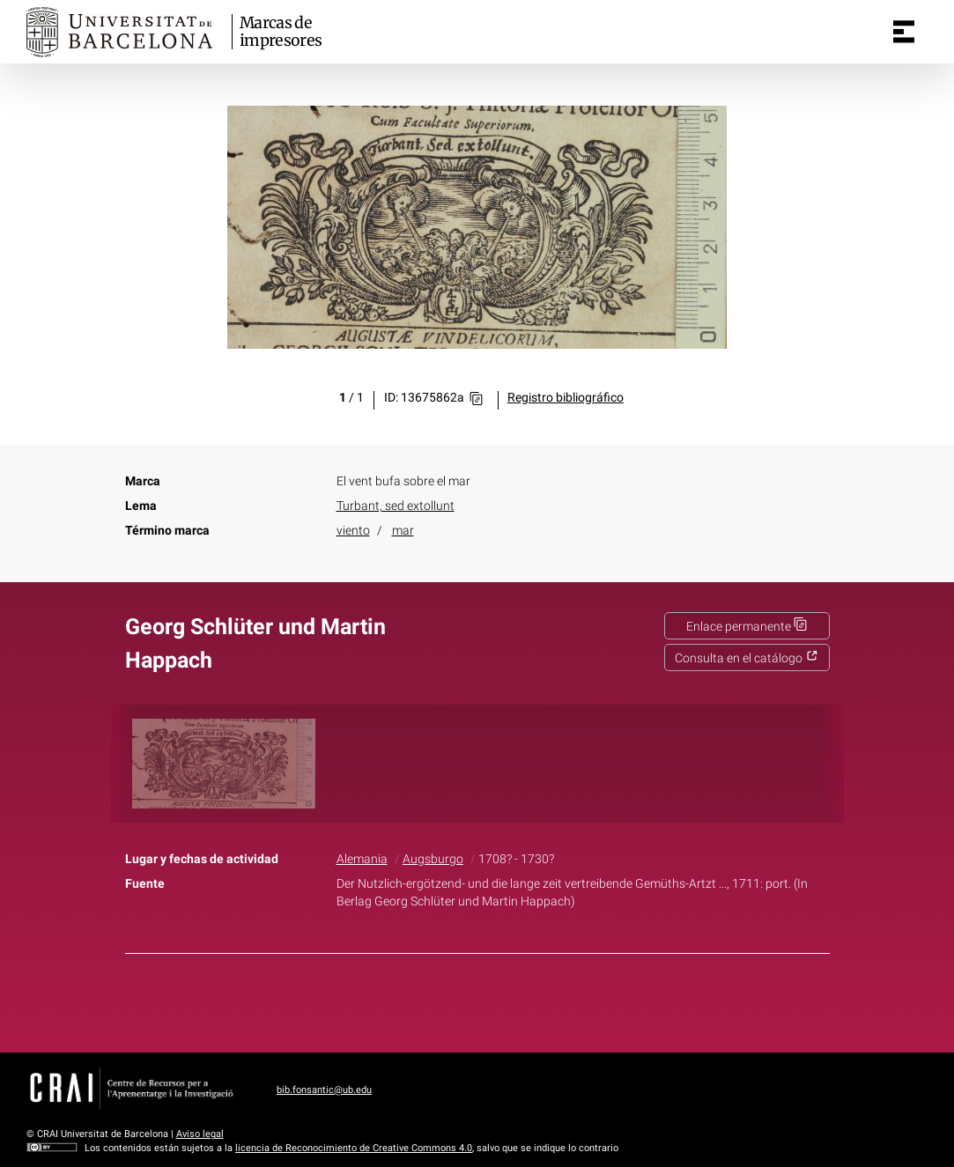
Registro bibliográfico (565, 397)
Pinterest (507, 999)
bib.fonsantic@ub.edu (324, 1090)
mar (403, 530)
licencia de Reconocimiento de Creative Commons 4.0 (353, 1148)
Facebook (427, 999)
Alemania (362, 859)
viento (353, 530)
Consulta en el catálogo (746, 658)
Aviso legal (200, 1134)
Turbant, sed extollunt (395, 506)
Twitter (467, 999)
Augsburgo (433, 859)
